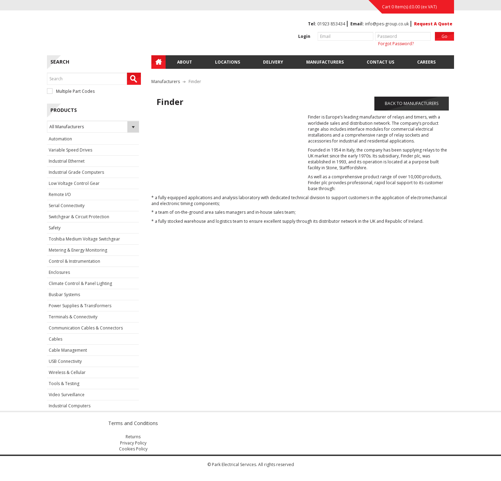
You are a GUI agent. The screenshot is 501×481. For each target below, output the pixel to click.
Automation (60, 139)
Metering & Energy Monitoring (78, 250)
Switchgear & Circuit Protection (79, 217)
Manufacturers (325, 62)
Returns (133, 437)
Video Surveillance (67, 395)
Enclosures (59, 272)
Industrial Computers (69, 406)
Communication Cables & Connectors (86, 328)
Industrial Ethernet (67, 161)
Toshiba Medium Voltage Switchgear (84, 239)
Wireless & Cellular (67, 372)
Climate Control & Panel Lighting (80, 283)
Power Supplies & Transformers (80, 306)
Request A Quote (433, 24)
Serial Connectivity (67, 206)
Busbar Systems (64, 294)
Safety (55, 228)
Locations (227, 62)
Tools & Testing (64, 383)
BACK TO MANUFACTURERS (411, 103)
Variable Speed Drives (70, 150)
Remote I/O (60, 194)
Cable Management (68, 350)
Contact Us (380, 62)
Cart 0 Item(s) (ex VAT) (409, 7)
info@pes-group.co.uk (387, 24)
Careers (426, 62)
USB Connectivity (65, 361)
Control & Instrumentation (74, 261)
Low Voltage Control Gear (74, 183)
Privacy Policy (133, 443)
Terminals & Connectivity (73, 317)
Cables (55, 339)
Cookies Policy (133, 449)
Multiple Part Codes (71, 91)
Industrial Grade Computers (76, 172)
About (184, 62)
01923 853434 (331, 24)
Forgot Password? (396, 44)
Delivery (273, 62)
